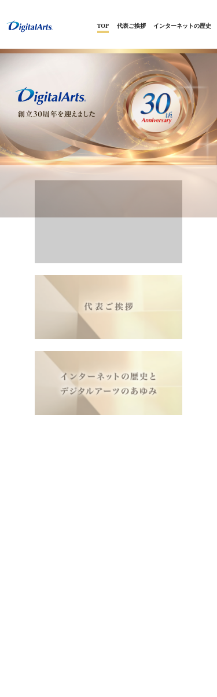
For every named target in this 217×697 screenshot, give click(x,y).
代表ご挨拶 (131, 26)
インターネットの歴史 (182, 26)
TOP (103, 26)
